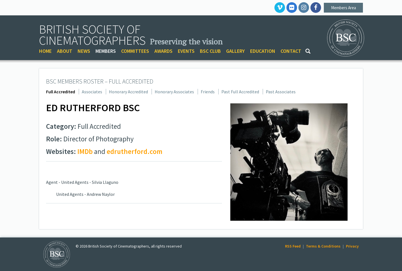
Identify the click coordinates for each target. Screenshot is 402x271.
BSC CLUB (210, 51)
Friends (208, 91)
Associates (92, 91)
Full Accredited (60, 91)
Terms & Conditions (323, 246)
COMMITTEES (135, 51)
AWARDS (163, 51)
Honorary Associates (174, 91)
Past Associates (281, 91)
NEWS (84, 51)
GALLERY (235, 51)
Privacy (352, 246)
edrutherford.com (134, 151)
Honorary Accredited (128, 91)
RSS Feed (293, 246)
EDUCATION (262, 51)
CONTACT (291, 51)
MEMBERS (105, 51)
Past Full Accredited (240, 91)
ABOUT (64, 51)
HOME (45, 51)
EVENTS (186, 51)
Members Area (343, 7)
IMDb (85, 151)
